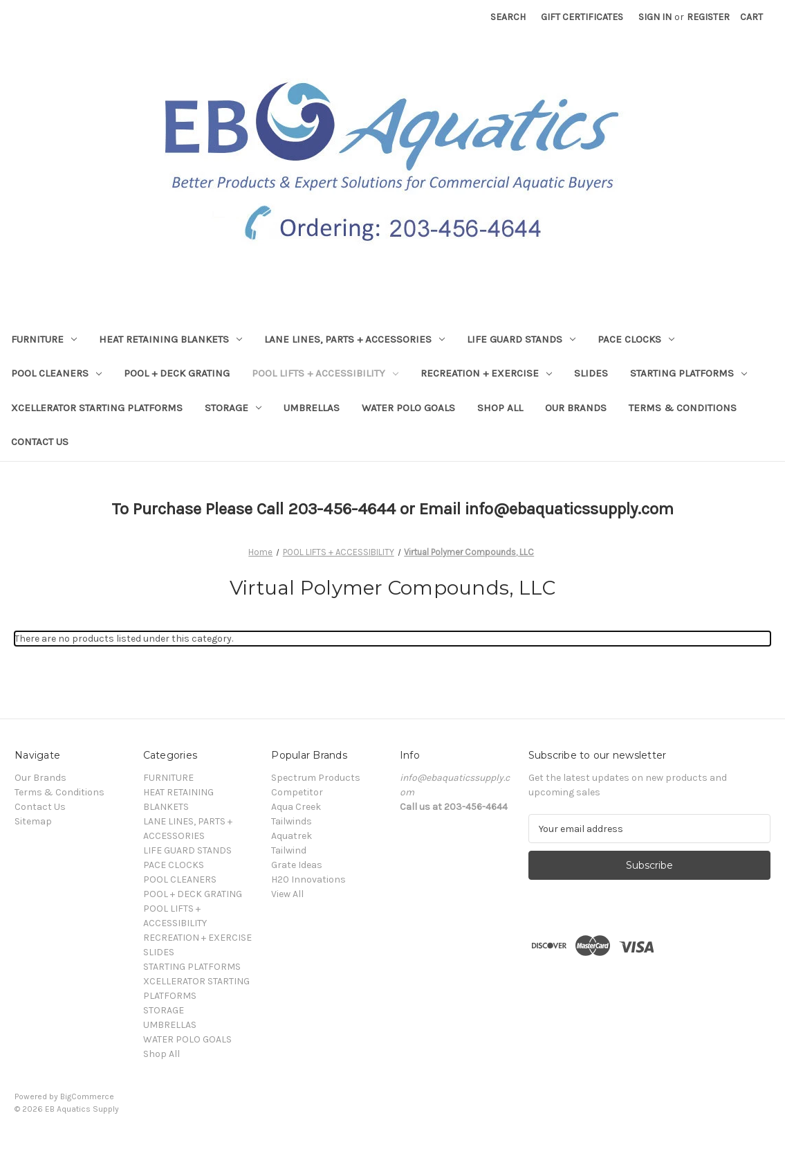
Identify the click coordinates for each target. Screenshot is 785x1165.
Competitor (297, 792)
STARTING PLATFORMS (688, 373)
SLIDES (591, 373)
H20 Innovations (308, 879)
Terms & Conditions (683, 407)
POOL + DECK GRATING (177, 373)
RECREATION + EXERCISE (486, 373)
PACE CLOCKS (636, 339)
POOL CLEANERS (56, 373)
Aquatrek (291, 836)
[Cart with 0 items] (751, 17)
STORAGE (233, 407)
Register (708, 17)
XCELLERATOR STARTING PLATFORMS (97, 407)
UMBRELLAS (312, 407)
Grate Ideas (296, 865)
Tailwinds (291, 821)
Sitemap (33, 821)
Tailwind (288, 850)
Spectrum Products (315, 778)
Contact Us (39, 441)
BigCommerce (87, 1096)
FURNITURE (44, 339)
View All (287, 894)
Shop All (500, 407)
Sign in (655, 17)
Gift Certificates (582, 17)
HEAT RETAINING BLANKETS (170, 339)
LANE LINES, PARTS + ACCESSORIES (354, 339)
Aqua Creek (296, 807)
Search (508, 17)
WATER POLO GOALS (408, 407)
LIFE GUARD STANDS (521, 339)
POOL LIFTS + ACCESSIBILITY (325, 373)
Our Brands (576, 407)
